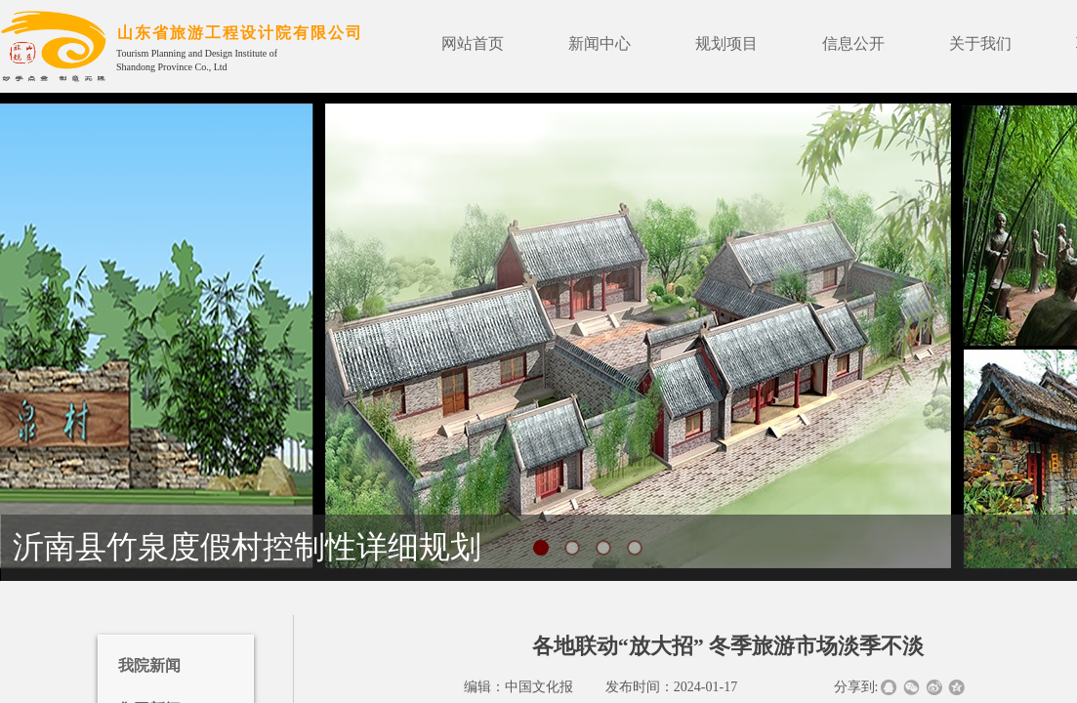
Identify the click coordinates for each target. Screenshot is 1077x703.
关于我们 (980, 43)
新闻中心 (599, 43)
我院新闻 (149, 665)
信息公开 (853, 43)
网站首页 (472, 43)
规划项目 (726, 43)
